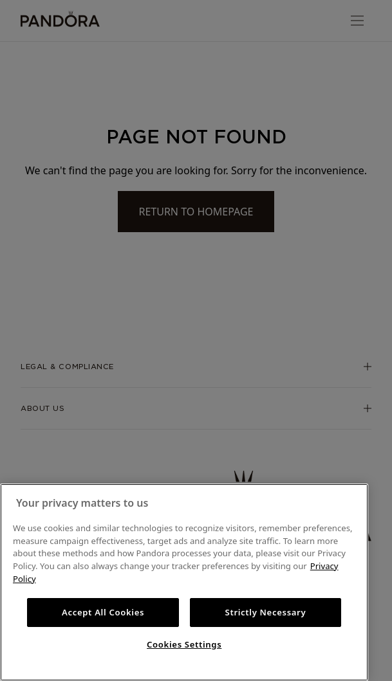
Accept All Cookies (103, 612)
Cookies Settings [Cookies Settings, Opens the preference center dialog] (184, 644)
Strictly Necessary (265, 612)
